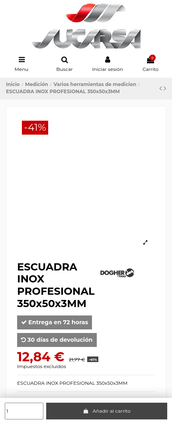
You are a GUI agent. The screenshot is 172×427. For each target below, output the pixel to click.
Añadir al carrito (107, 411)
